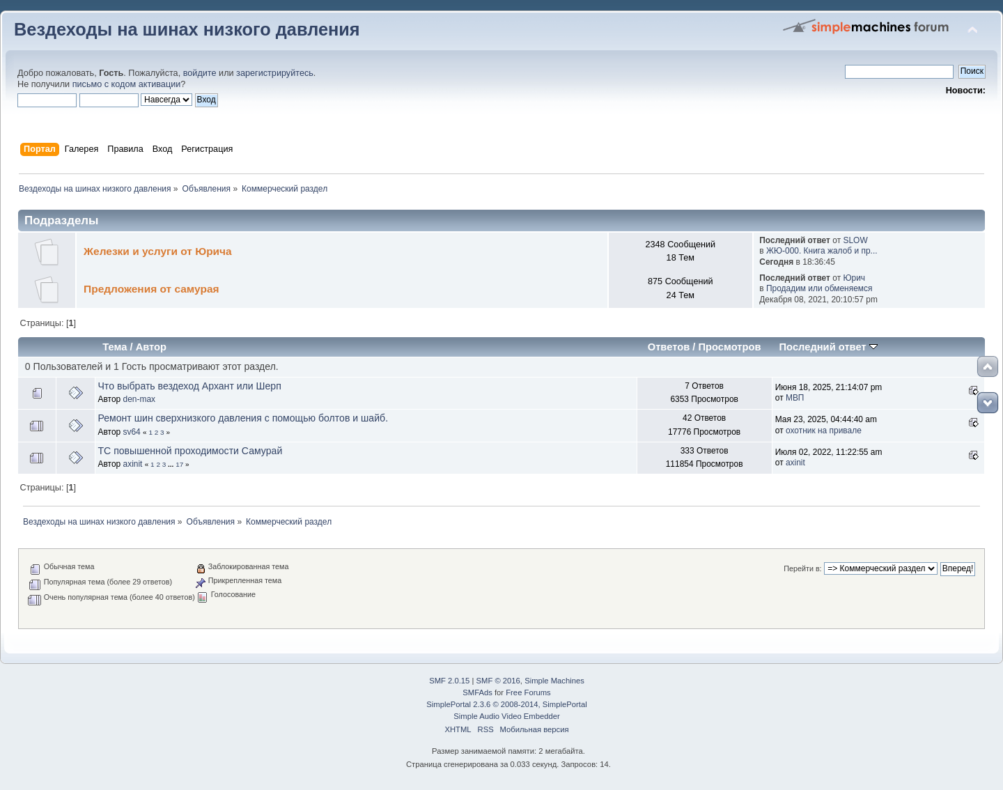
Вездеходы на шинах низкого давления (187, 29)
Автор (151, 347)
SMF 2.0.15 (449, 680)
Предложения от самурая (151, 289)
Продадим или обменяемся (819, 288)
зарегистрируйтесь (274, 73)
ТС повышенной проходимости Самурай (190, 450)
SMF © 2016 (498, 680)
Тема (114, 347)
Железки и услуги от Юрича (158, 251)
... (172, 464)
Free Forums (528, 692)
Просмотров (730, 347)
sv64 (132, 432)
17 (179, 464)
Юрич (854, 278)
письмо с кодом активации (126, 84)
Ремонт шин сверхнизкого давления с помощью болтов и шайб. (243, 418)
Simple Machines (554, 680)
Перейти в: (802, 568)
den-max (139, 399)
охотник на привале (824, 430)
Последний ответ (828, 347)
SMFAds (477, 692)
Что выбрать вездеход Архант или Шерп (189, 386)
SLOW (855, 240)
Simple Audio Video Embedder (506, 716)
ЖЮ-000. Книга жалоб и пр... (822, 251)
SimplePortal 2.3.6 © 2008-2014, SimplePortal (506, 704)
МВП (795, 398)
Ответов (669, 347)
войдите (200, 73)
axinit (133, 464)
